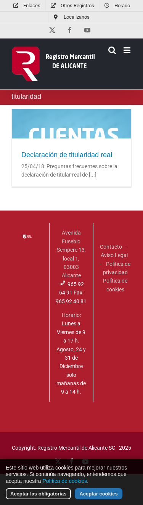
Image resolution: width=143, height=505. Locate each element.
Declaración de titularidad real (66, 155)
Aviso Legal (114, 255)
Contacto (111, 247)
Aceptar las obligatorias (38, 498)
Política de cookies (65, 485)
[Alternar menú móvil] (128, 50)
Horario (71, 315)
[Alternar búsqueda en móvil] (112, 50)
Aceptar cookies (98, 498)
